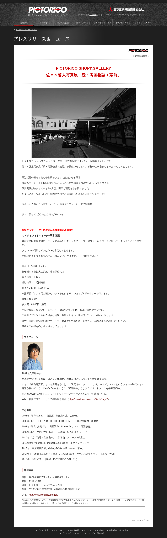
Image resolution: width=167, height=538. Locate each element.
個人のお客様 (63, 22)
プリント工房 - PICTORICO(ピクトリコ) (48, 11)
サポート (87, 530)
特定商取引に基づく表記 (118, 530)
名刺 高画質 (74, 530)
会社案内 (143, 22)
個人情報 (100, 530)
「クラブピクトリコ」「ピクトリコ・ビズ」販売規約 (83, 533)
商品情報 (43, 22)
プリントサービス (103, 22)
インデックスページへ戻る (26, 30)
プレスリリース (23, 22)
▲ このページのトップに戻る (139, 520)
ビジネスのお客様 (83, 22)
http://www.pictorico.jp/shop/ (43, 495)
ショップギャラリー (123, 22)
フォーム (93, 15)
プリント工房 (43, 530)
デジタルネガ (59, 530)
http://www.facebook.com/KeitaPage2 (88, 399)
